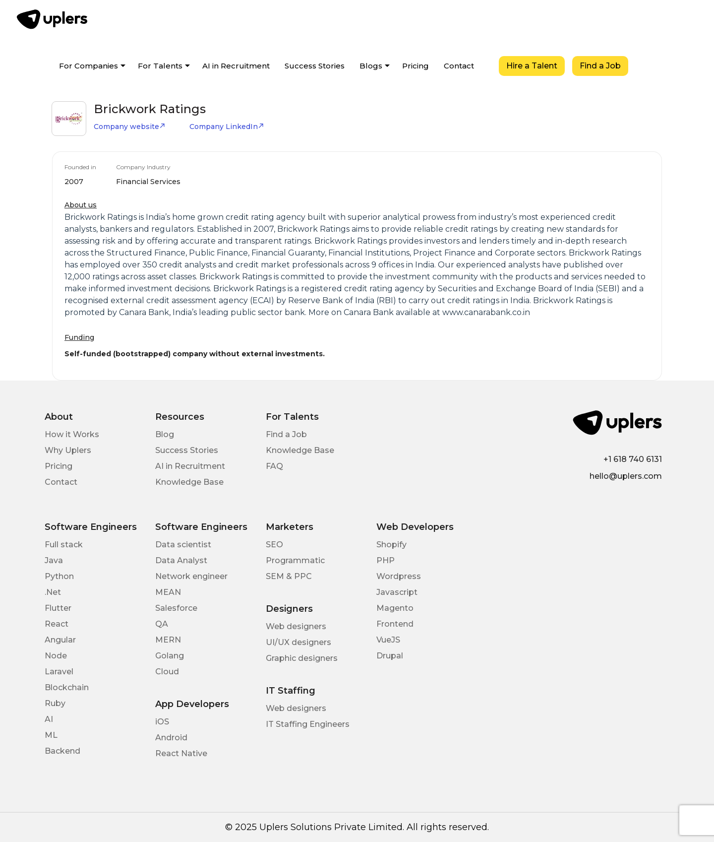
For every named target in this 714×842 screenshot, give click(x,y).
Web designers (296, 626)
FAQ (274, 466)
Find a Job (600, 65)
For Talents (160, 65)
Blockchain (67, 687)
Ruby (55, 703)
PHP (385, 560)
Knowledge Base (189, 482)
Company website (130, 126)
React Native (181, 753)
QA (161, 624)
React (56, 624)
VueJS (388, 640)
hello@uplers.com (626, 476)
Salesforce (176, 608)
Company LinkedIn (226, 126)
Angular (60, 640)
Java (54, 560)
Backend (62, 751)
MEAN (168, 592)
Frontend (395, 624)
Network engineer (191, 576)
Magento (395, 608)
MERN (168, 640)
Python (59, 576)
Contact (459, 65)
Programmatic (295, 560)
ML (51, 735)
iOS (162, 721)
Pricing (415, 65)
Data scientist (183, 544)
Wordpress (398, 576)
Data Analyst (181, 560)
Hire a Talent (531, 65)
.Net (53, 592)
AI (49, 719)
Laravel (59, 671)
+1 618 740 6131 (632, 459)
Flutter (58, 608)
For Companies (88, 65)
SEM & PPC (289, 576)
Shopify (391, 544)
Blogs (370, 65)
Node (56, 655)
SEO (274, 544)
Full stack (64, 544)
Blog (164, 434)
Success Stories (315, 65)
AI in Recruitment (236, 65)
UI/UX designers (298, 642)
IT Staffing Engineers (308, 724)
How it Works (72, 434)
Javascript (396, 592)
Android (171, 737)
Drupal (389, 655)
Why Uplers (68, 450)
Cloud (167, 671)
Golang (169, 655)
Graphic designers (302, 658)
